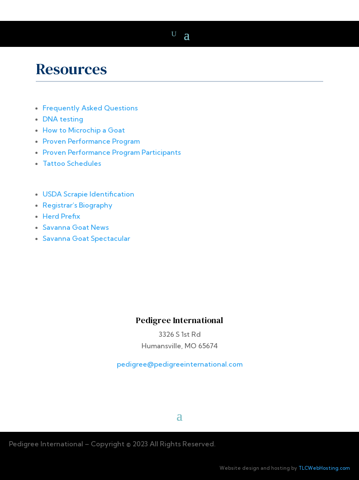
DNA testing (63, 119)
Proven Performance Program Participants (112, 152)
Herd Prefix (61, 216)
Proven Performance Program (91, 141)
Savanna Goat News (76, 227)
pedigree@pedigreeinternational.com (180, 364)
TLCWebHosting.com (324, 468)
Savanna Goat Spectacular (86, 238)
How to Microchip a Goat (84, 130)
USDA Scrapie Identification (88, 194)
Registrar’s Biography (78, 205)
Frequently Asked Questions (90, 108)
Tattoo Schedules (72, 163)
